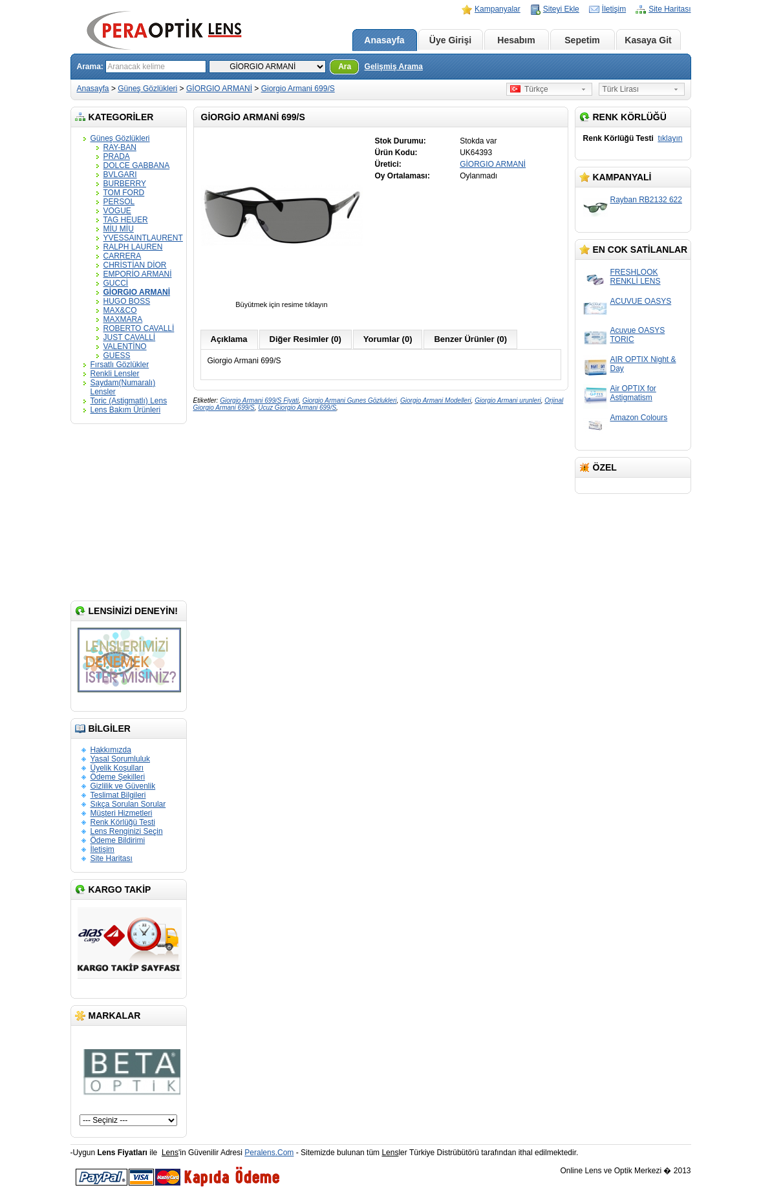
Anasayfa (384, 40)
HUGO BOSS (127, 301)
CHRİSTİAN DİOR (135, 265)
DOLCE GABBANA (136, 165)
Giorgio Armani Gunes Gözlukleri (350, 400)
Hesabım (516, 40)
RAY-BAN (119, 147)
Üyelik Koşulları (117, 767)
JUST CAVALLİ (129, 337)
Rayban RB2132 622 (646, 199)
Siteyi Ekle (561, 9)
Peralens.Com (269, 1152)
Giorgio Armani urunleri (508, 400)
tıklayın (670, 138)
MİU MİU (118, 228)
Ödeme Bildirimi (118, 840)
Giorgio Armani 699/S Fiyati (259, 400)
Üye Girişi (450, 40)
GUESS (117, 355)
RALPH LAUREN (133, 246)
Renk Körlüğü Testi (123, 822)
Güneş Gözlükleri (147, 88)
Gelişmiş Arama (394, 66)
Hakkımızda (111, 749)
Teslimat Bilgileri (118, 795)
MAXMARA (123, 319)
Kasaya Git (648, 40)
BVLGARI (120, 174)
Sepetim (581, 40)
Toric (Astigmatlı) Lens (129, 400)
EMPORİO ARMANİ (137, 274)
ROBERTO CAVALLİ (139, 328)
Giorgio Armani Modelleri (435, 400)
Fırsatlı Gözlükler (120, 364)
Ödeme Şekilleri (118, 777)
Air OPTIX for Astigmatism (633, 393)
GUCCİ (116, 283)
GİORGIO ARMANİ (219, 88)
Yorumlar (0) (388, 339)
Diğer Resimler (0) (305, 339)
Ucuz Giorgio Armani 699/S (297, 407)
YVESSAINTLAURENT (143, 237)
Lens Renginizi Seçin (127, 831)
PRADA (116, 156)
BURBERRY (124, 183)
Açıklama (229, 339)
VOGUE (117, 210)
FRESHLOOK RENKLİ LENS (635, 277)
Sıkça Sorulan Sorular (128, 804)
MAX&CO (120, 310)
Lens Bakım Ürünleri (126, 409)
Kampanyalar (497, 9)
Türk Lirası (621, 89)
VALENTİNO (125, 346)
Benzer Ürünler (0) (470, 339)
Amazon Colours (639, 417)
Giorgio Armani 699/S (298, 88)
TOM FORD (124, 192)
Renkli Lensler (115, 373)
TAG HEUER (125, 219)
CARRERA (122, 256)
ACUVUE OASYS (641, 301)
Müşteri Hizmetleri (122, 813)
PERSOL (119, 201)
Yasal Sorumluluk (120, 758)
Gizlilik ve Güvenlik (123, 786)
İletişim (614, 9)
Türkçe (529, 89)
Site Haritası (669, 9)
